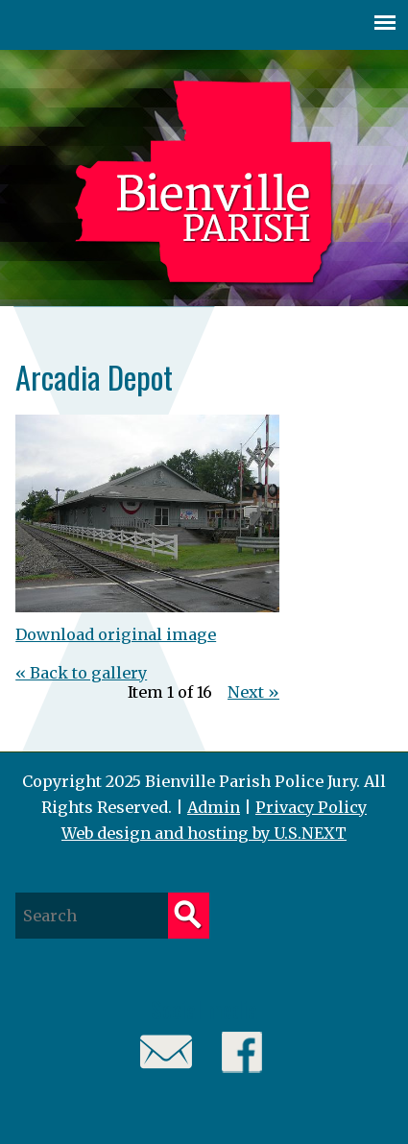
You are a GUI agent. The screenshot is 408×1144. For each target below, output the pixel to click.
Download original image (115, 634)
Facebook (242, 1052)
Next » (253, 692)
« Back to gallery (81, 672)
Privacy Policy (311, 807)
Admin (213, 807)
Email (166, 1052)
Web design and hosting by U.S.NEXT (204, 833)
